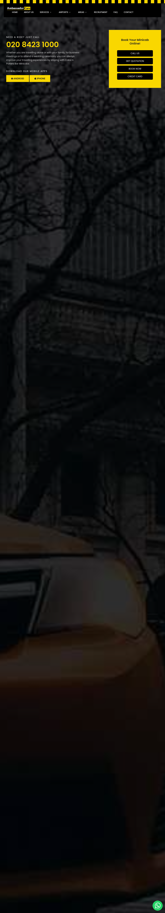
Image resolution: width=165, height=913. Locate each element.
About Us (29, 12)
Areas (81, 12)
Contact (129, 12)
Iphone (39, 78)
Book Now (135, 68)
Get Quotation (135, 61)
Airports (63, 12)
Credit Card (135, 76)
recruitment (100, 12)
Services (44, 12)
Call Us (135, 53)
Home (15, 12)
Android (17, 78)
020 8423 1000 (32, 44)
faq (116, 12)
